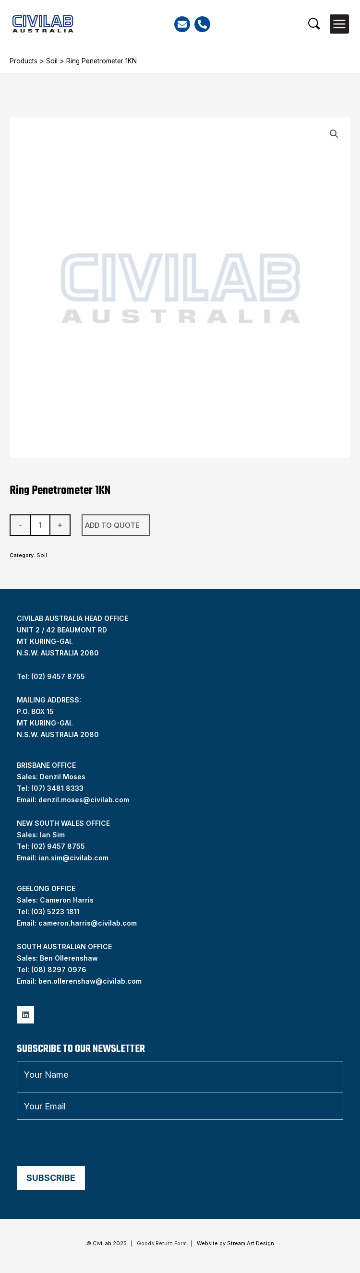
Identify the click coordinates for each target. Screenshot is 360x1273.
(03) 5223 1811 (55, 911)
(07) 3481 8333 (57, 788)
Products (23, 61)
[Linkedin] (25, 1014)
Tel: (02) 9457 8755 (51, 676)
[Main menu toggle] (339, 24)
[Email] (182, 24)
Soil (52, 61)
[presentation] (90, 1143)
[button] (314, 24)
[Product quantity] (40, 525)
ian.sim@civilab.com (73, 858)
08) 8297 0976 (60, 969)
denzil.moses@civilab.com (83, 800)
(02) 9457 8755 (58, 846)
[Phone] (202, 24)
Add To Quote (112, 525)
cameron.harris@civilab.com (87, 923)
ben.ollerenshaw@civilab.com (90, 981)
